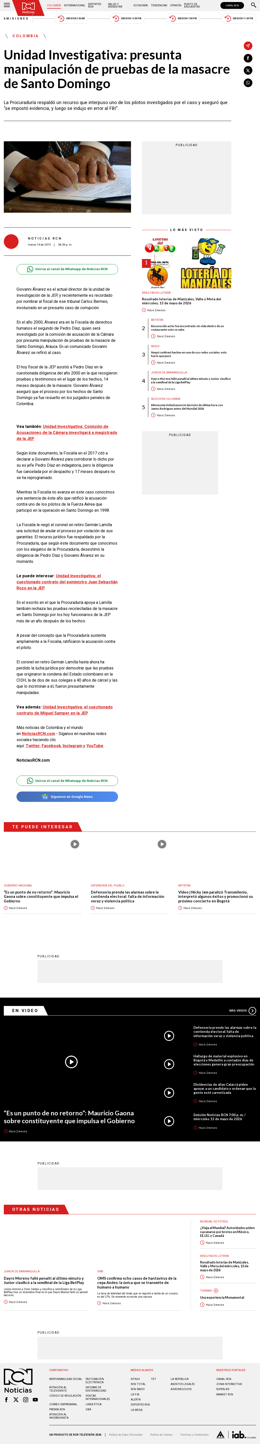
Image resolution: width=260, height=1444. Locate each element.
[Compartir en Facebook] (248, 58)
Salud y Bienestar (115, 5)
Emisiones (16, 18)
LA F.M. (135, 1394)
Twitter (33, 745)
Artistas (157, 320)
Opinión (175, 5)
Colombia (54, 5)
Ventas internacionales (98, 1397)
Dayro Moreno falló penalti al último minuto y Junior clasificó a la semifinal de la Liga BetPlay (191, 380)
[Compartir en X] (248, 70)
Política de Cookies (161, 1434)
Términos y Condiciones (194, 1434)
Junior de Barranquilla (169, 372)
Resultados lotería (156, 292)
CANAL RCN (232, 5)
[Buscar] (253, 6)
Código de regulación (65, 1395)
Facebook (51, 745)
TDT (153, 1379)
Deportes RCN (94, 5)
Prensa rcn (57, 1409)
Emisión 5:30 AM (71, 18)
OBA (88, 1409)
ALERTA (136, 1399)
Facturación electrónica (95, 1380)
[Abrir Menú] (7, 5)
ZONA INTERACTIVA (229, 1384)
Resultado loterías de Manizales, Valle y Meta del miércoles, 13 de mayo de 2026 (181, 301)
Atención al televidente (58, 1389)
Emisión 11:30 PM (239, 18)
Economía (141, 5)
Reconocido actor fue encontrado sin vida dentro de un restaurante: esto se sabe (187, 327)
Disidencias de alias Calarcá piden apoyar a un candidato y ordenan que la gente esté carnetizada (224, 1088)
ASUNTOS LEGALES (182, 1384)
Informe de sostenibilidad (96, 1389)
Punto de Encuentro (192, 5)
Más (242, 1011)
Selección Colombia (165, 399)
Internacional (74, 5)
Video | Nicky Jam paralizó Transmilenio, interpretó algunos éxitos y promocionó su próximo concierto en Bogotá (215, 896)
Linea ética (94, 1404)
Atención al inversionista (59, 1416)
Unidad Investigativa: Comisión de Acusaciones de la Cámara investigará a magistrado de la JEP (67, 432)
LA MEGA (136, 1410)
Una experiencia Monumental (222, 1297)
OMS (100, 1271)
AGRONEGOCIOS (181, 1389)
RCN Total (138, 1384)
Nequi (155, 346)
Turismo (206, 1290)
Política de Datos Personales (126, 1434)
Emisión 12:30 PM (127, 18)
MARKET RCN (224, 1394)
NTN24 (135, 1379)
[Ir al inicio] (28, 8)
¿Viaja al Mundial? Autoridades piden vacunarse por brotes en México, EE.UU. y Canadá (227, 1232)
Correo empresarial (63, 1404)
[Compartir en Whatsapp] (248, 82)
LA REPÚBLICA (180, 1379)
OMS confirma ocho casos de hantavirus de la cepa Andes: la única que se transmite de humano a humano (136, 1282)
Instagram (73, 745)
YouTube (94, 745)
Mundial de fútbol (214, 1221)
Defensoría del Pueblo (107, 885)
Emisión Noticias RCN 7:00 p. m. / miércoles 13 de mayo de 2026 (219, 1117)
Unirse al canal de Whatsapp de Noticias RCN (67, 269)
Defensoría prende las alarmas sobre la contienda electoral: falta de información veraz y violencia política (127, 896)
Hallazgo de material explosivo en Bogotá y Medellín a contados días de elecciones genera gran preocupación (223, 1060)
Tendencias (159, 5)
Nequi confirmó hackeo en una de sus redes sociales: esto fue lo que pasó (189, 354)
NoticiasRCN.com (38, 733)
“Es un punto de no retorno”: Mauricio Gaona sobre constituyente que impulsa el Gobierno (41, 896)
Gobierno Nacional (18, 885)
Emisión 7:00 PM (183, 18)
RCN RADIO (138, 1389)
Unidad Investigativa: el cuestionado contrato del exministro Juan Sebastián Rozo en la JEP (67, 581)
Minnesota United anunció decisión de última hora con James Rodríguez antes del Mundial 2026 (187, 406)
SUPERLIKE (223, 1389)
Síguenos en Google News (67, 796)
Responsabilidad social (65, 1379)
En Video (25, 1010)
